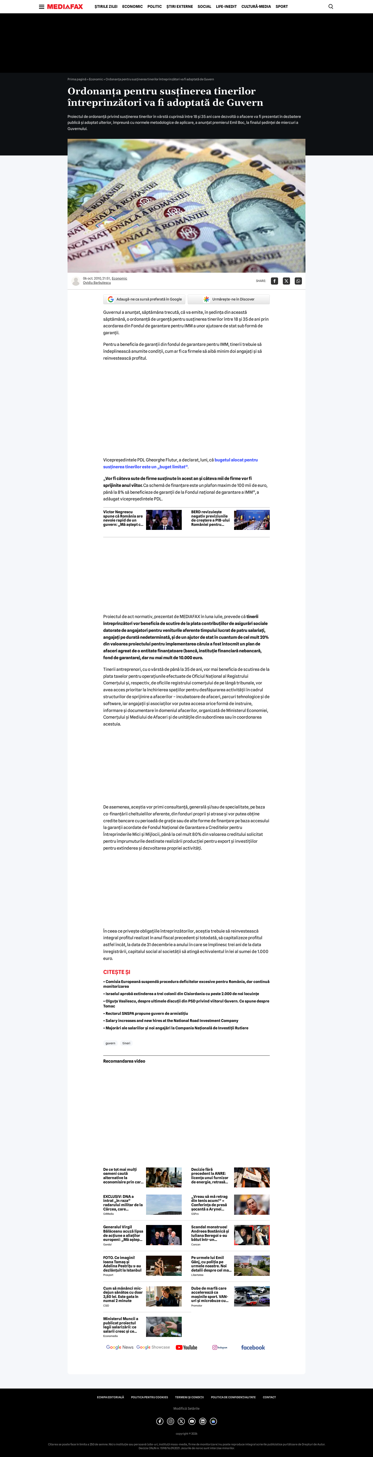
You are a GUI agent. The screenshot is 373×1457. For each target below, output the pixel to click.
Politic (154, 7)
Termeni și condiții (189, 1397)
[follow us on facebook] (253, 1348)
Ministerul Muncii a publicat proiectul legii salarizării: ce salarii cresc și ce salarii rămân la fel (120, 1325)
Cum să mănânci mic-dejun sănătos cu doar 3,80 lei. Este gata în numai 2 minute (123, 1294)
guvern (110, 1043)
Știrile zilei (106, 7)
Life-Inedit (226, 7)
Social (204, 7)
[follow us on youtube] (186, 1348)
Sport (282, 7)
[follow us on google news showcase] (153, 1348)
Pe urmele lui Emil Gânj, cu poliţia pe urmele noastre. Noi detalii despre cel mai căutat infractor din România (210, 1264)
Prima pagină (77, 79)
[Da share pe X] (286, 281)
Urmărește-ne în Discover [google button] (229, 299)
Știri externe (180, 7)
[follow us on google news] (120, 1348)
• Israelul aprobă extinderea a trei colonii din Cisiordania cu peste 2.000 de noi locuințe (181, 994)
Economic (132, 7)
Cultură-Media (256, 7)
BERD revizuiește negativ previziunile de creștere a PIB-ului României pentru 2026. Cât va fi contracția (210, 518)
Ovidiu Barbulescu (97, 283)
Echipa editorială (110, 1397)
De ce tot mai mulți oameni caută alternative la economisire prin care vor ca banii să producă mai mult (123, 1175)
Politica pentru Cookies (149, 1397)
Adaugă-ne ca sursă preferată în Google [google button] (144, 299)
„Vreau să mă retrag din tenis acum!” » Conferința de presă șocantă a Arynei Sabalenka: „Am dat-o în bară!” (210, 1203)
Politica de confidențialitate (233, 1397)
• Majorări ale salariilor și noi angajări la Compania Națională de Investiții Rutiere (175, 1028)
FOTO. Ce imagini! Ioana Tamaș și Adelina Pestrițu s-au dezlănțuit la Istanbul (122, 1264)
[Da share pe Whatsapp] (298, 281)
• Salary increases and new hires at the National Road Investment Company (170, 1020)
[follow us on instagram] (219, 1348)
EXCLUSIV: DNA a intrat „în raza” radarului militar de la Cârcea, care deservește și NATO (123, 1203)
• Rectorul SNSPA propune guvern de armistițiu (145, 1013)
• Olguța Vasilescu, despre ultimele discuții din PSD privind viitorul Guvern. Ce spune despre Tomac (186, 1003)
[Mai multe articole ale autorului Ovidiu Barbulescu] (76, 281)
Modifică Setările (186, 1408)
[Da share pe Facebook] (274, 281)
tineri (126, 1043)
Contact (269, 1397)
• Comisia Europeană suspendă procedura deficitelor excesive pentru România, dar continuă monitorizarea (186, 984)
